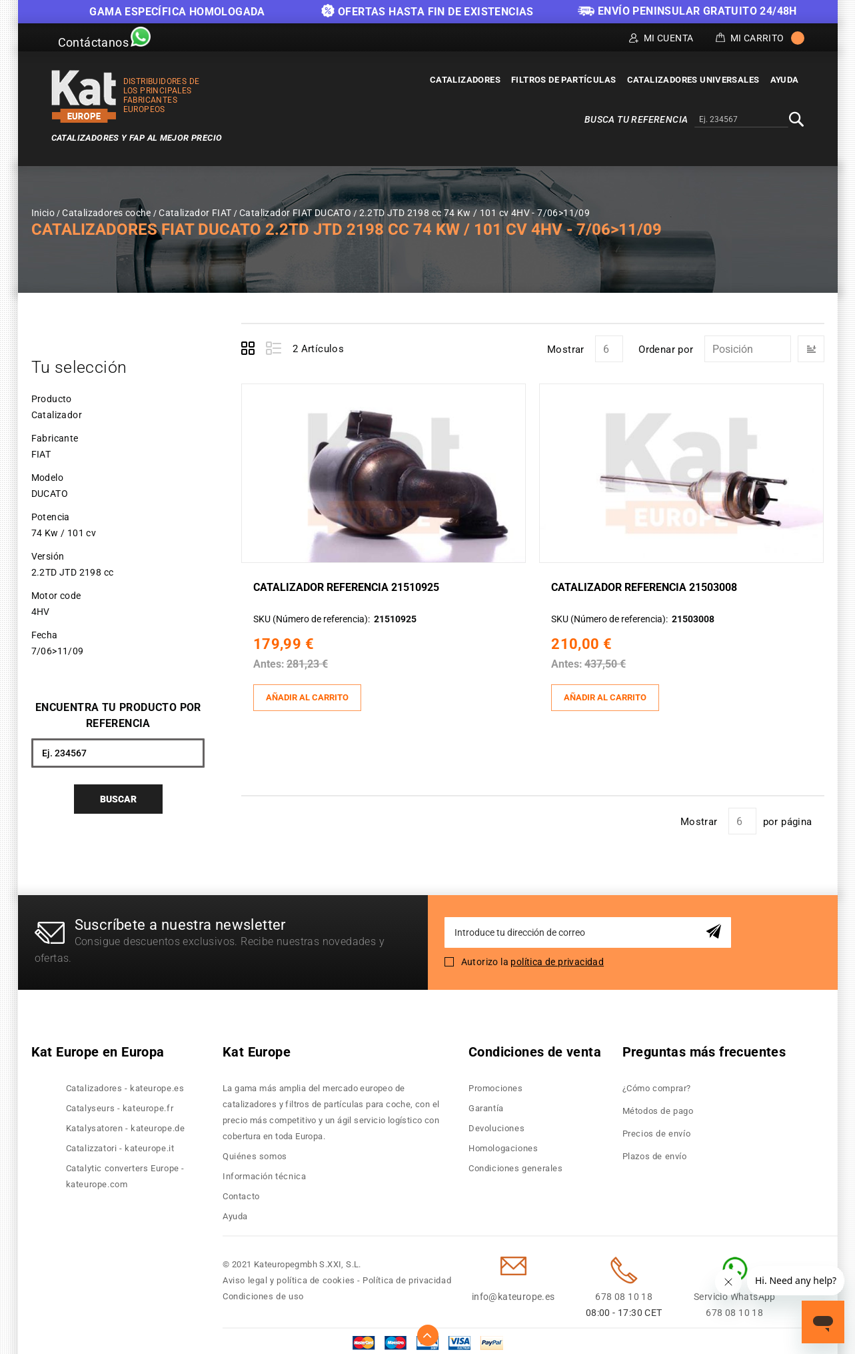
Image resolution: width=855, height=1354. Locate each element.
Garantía (486, 1104)
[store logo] (84, 96)
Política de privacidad (407, 1276)
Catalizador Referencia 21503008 (649, 586)
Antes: (273, 662)
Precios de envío (656, 1129)
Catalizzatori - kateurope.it (120, 1144)
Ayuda (235, 1212)
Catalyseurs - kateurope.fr (120, 1104)
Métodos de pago (658, 1106)
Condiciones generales (515, 1164)
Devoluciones (496, 1124)
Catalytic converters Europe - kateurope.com (125, 1172)
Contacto (241, 1192)
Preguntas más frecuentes (704, 1047)
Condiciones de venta (534, 1047)
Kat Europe (257, 1047)
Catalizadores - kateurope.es (125, 1084)
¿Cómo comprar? (656, 1084)
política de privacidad (557, 957)
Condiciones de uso (263, 1292)
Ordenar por (665, 350)
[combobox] (741, 120)
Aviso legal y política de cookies (289, 1276)
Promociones (495, 1084)
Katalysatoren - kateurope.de (125, 1124)
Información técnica (264, 1172)
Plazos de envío (654, 1152)
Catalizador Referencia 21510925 (351, 586)
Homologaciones (503, 1144)
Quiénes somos (255, 1152)
